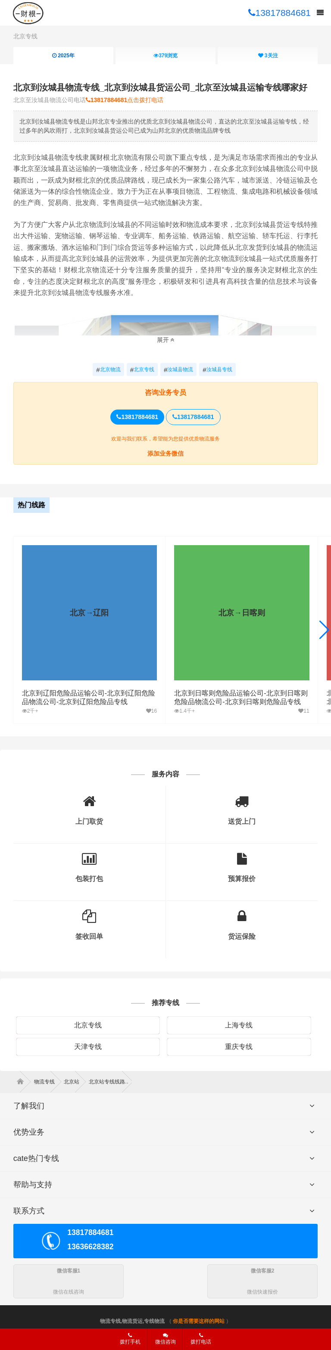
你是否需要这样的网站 (199, 1321)
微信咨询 (162, 1341)
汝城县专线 (217, 370)
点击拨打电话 (125, 99)
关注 (268, 56)
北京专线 (25, 36)
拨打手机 (130, 1339)
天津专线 (88, 1046)
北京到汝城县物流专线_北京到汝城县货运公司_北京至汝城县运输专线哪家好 (160, 87)
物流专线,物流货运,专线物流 (132, 1321)
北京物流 (108, 370)
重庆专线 (239, 1046)
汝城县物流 (178, 370)
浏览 (165, 56)
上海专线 (239, 1025)
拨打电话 (200, 1339)
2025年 (63, 56)
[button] (324, 630)
